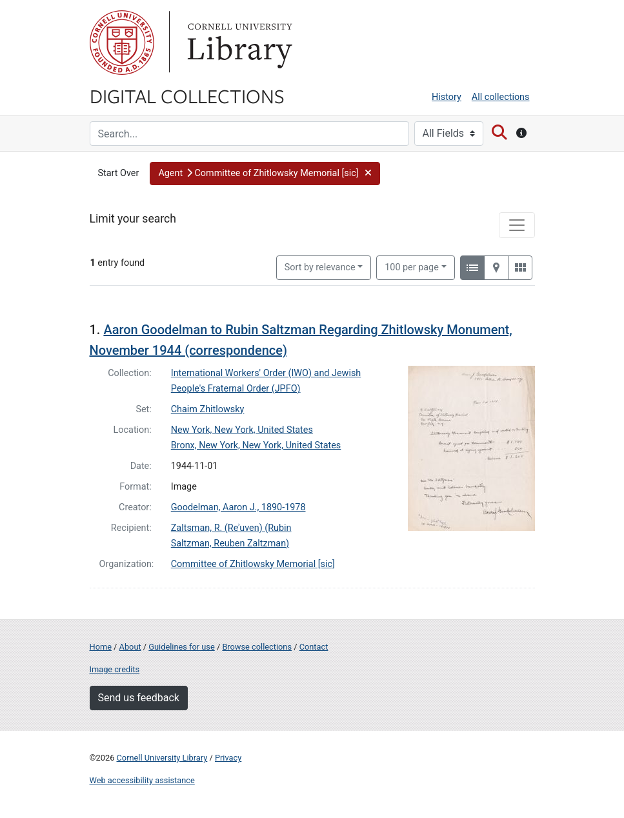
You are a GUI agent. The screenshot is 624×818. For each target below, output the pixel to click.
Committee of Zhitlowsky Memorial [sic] (253, 564)
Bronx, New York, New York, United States (256, 445)
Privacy (228, 758)
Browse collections (257, 647)
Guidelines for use (181, 647)
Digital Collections (187, 95)
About (130, 647)
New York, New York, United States (242, 429)
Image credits (115, 669)
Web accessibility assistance (142, 780)
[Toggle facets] (517, 225)
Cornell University (122, 42)
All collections (501, 97)
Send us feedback (138, 698)
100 (412, 266)
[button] (265, 173)
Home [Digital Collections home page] (101, 647)
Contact (313, 647)
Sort (320, 267)
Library (238, 42)
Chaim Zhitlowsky (208, 409)
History (446, 97)
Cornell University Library (162, 758)
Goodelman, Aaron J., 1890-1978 (238, 507)
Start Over (118, 173)
